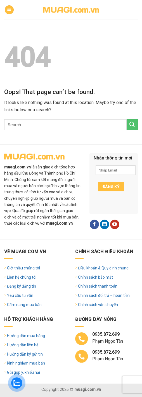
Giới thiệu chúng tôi (23, 268)
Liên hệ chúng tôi (21, 277)
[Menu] (9, 10)
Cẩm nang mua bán (24, 304)
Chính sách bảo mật (95, 277)
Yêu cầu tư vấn (20, 295)
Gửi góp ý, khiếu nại (23, 372)
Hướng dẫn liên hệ (22, 345)
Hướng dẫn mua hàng (26, 335)
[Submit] (132, 124)
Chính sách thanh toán (97, 286)
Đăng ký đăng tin (21, 286)
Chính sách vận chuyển (98, 304)
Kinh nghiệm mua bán (26, 363)
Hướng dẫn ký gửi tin (25, 354)
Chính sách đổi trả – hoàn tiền (104, 295)
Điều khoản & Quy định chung (103, 268)
